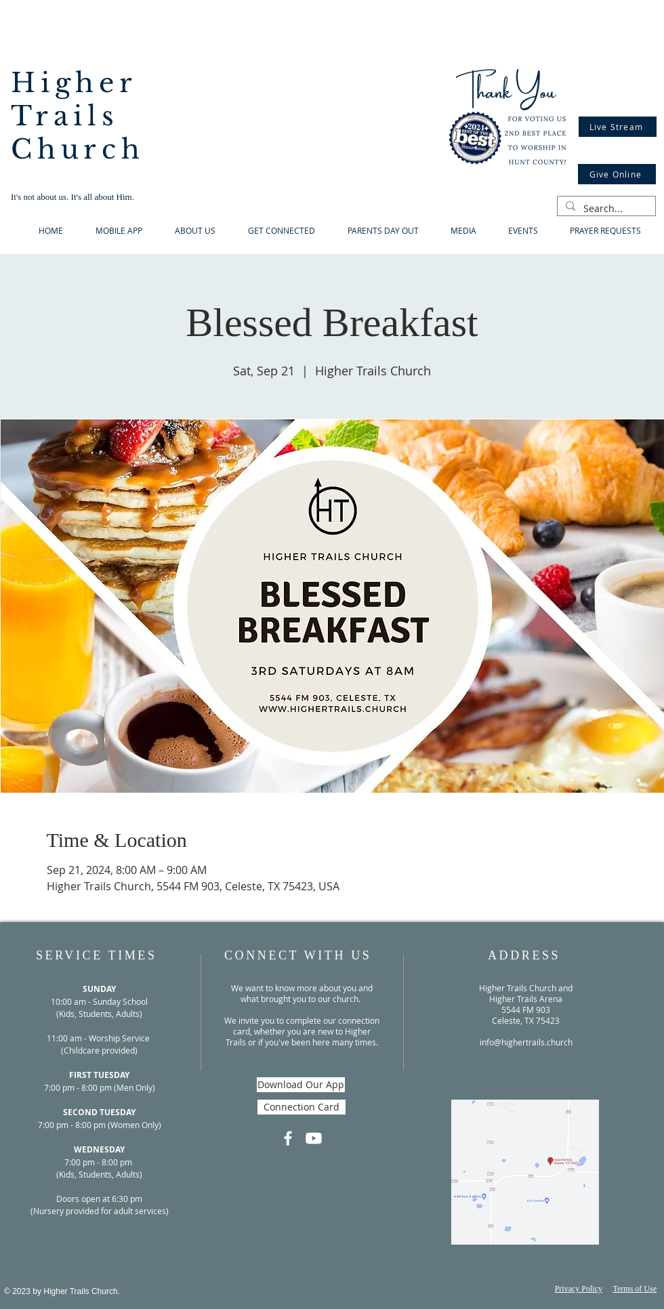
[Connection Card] (301, 1107)
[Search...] (605, 208)
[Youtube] (313, 1138)
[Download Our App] (301, 1084)
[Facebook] (287, 1138)
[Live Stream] (618, 127)
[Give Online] (617, 174)
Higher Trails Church (78, 116)
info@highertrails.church (526, 1042)
